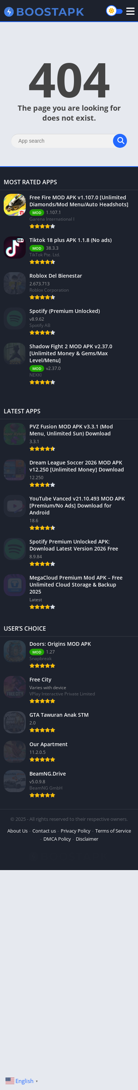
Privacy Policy (76, 830)
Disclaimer (87, 839)
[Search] (69, 141)
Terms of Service (113, 830)
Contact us (44, 830)
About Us (17, 830)
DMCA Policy (57, 839)
